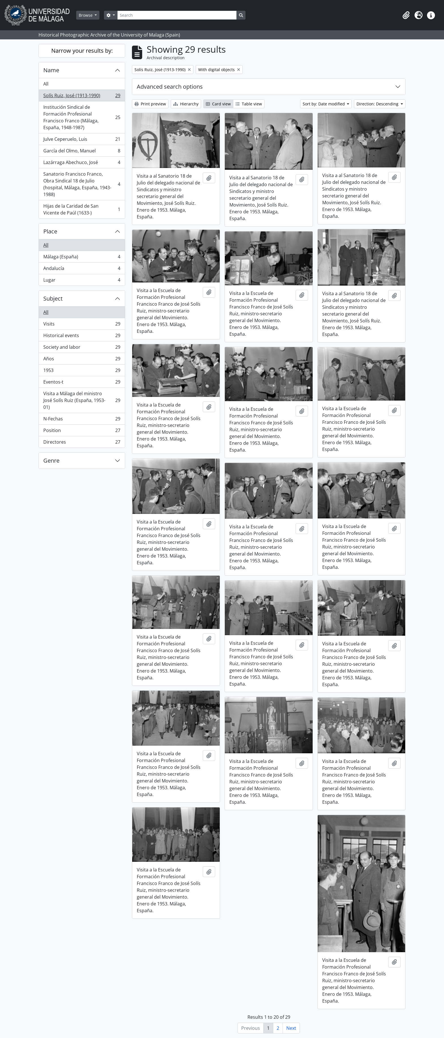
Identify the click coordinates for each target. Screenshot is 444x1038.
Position (81, 431)
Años (81, 360)
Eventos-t (81, 383)
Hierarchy (185, 104)
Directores (81, 443)
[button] (406, 15)
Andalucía (81, 269)
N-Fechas (81, 420)
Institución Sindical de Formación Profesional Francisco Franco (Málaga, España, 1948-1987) (81, 117)
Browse (86, 15)
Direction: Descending (378, 104)
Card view (218, 104)
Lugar (81, 281)
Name (51, 70)
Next (291, 1028)
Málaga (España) (81, 258)
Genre (51, 460)
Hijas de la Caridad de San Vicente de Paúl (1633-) (81, 209)
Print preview (150, 104)
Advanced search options (170, 86)
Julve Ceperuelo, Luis (81, 140)
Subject (53, 298)
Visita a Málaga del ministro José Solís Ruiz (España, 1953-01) (81, 400)
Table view (249, 104)
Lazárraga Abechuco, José (81, 163)
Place (50, 231)
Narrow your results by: (82, 50)
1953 (81, 371)
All (45, 84)
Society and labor (81, 348)
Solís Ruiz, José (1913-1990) (81, 96)
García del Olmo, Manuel (81, 152)
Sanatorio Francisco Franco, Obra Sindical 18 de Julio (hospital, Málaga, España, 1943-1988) (81, 184)
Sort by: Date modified (324, 104)
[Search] (177, 15)
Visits (81, 325)
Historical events (81, 336)
